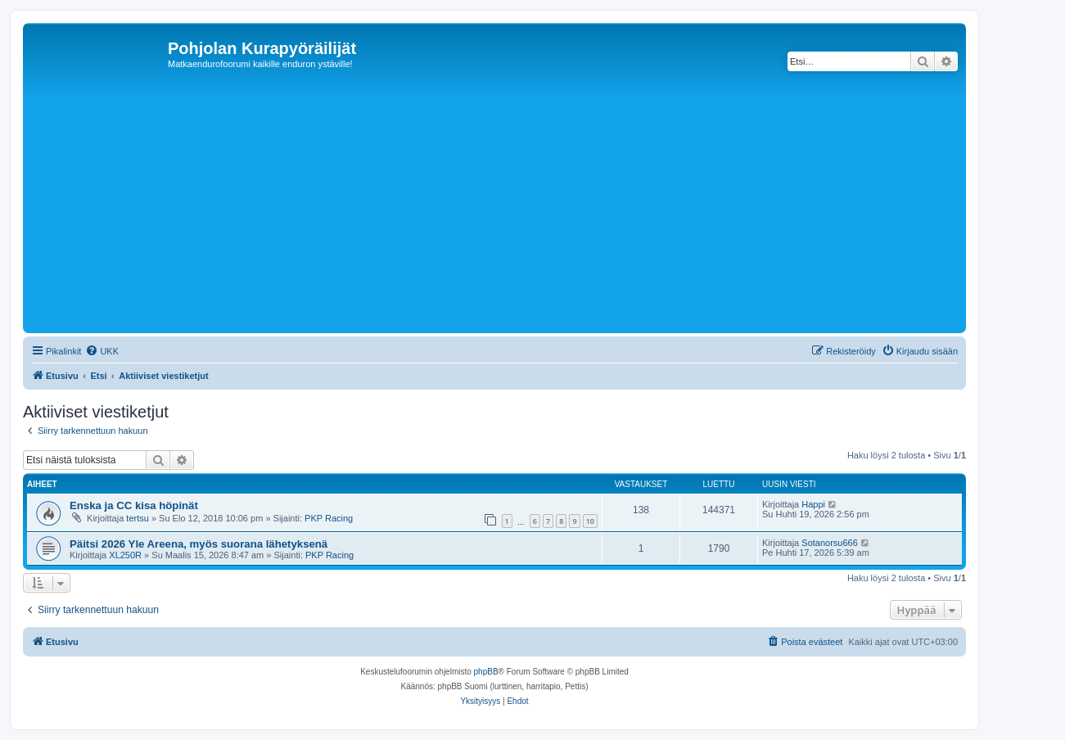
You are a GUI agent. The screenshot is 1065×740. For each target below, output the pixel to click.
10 (590, 521)
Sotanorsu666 (829, 543)
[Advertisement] (518, 206)
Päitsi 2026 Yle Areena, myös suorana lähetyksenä (198, 544)
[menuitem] (102, 351)
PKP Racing (329, 518)
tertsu (137, 518)
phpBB (486, 671)
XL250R (125, 555)
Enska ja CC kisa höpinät (134, 505)
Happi (813, 504)
